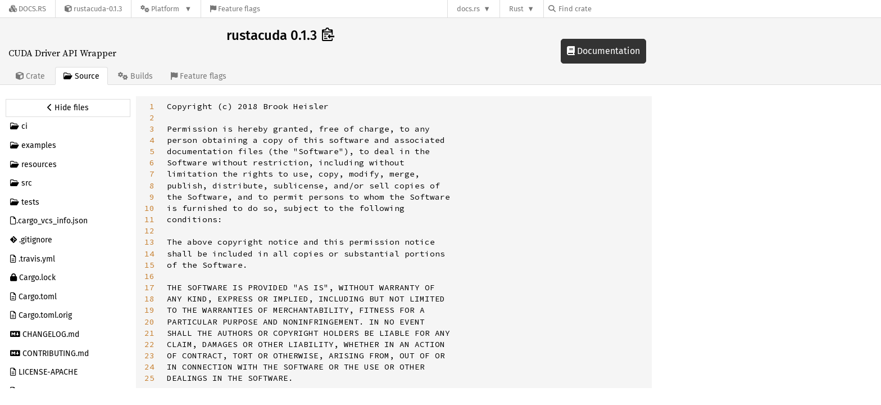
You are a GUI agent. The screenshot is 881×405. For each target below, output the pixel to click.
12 (149, 231)
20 (149, 322)
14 (149, 254)
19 (149, 310)
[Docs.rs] (27, 8)
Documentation (603, 51)
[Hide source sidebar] (68, 108)
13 (149, 242)
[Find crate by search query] (604, 8)
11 (149, 219)
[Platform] (166, 8)
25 (149, 378)
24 (149, 367)
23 (149, 355)
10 (149, 208)
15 (149, 265)
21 (149, 333)
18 (149, 299)
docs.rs (468, 8)
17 (149, 287)
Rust (516, 8)
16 (149, 276)
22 (149, 344)
